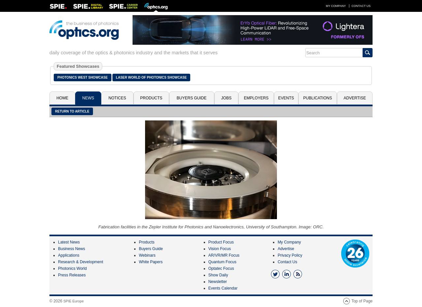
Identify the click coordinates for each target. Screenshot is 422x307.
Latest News (69, 242)
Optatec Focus (221, 268)
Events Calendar (223, 288)
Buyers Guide (192, 98)
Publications (317, 98)
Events (286, 98)
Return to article (72, 111)
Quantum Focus (222, 262)
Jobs (226, 98)
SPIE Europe (73, 301)
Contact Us (361, 6)
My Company (336, 6)
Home (62, 98)
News (88, 98)
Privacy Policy (290, 255)
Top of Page (362, 301)
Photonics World (72, 268)
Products (151, 98)
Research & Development (80, 262)
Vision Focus (219, 248)
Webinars (147, 255)
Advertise (355, 98)
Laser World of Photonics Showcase (151, 77)
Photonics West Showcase (82, 77)
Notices (117, 98)
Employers (256, 98)
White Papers (151, 262)
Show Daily (218, 275)
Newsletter (217, 281)
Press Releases (72, 275)
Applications (68, 255)
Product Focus (221, 242)
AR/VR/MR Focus (224, 255)
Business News (71, 248)
